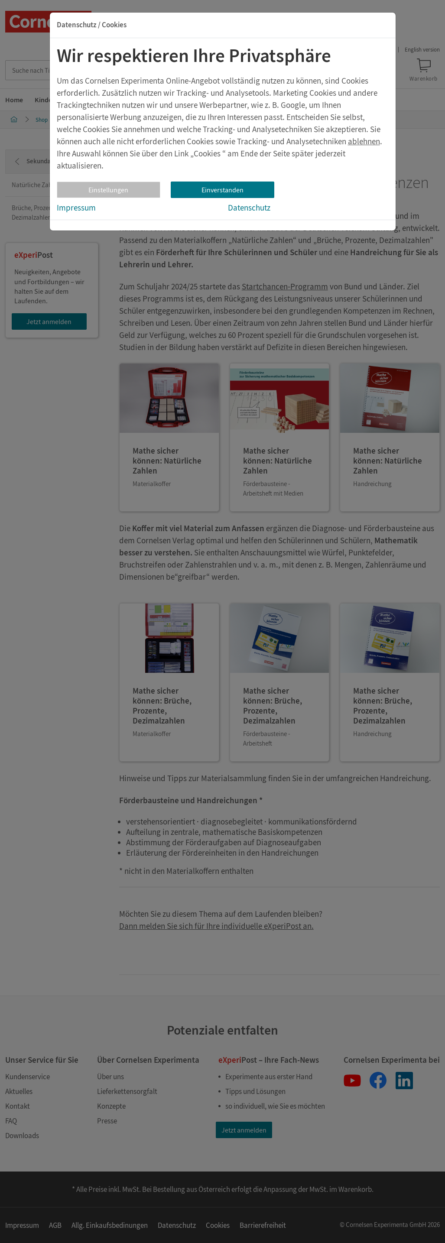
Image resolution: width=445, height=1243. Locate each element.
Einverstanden (222, 189)
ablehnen (364, 141)
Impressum (76, 207)
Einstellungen (108, 189)
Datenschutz (249, 207)
